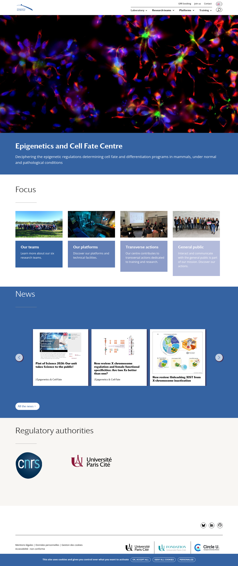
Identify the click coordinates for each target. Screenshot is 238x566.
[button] (19, 357)
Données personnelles (47, 545)
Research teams (161, 10)
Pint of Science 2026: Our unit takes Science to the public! (56, 365)
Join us (197, 4)
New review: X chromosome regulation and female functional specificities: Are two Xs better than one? (116, 368)
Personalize (187, 560)
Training (204, 10)
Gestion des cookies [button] (71, 545)
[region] (119, 357)
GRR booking (184, 4)
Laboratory (137, 10)
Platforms (185, 10)
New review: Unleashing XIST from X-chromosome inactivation (177, 379)
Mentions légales (24, 545)
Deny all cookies (164, 560)
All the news (25, 406)
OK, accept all (141, 560)
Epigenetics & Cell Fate (49, 379)
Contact (208, 4)
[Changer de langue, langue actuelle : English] (218, 4)
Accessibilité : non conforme (30, 548)
